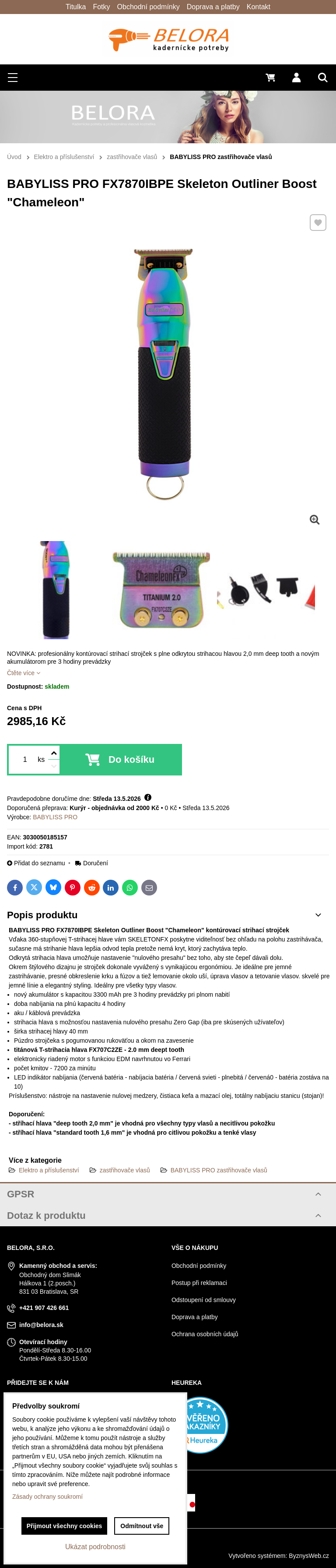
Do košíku (131, 759)
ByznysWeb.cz (309, 1555)
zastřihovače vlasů (125, 1170)
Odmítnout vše (141, 1525)
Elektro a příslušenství (49, 1170)
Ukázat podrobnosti (95, 1546)
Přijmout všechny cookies (64, 1525)
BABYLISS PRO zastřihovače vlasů (219, 1170)
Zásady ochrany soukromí (47, 1496)
